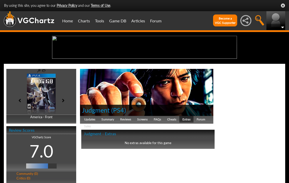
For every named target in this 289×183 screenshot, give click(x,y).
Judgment (96, 149)
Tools (99, 20)
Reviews (125, 159)
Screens (142, 159)
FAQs (157, 159)
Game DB (117, 20)
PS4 (118, 149)
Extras (186, 159)
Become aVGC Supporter (225, 21)
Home (67, 20)
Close (283, 6)
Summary (107, 159)
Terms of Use (100, 5)
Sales (87, 165)
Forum (156, 20)
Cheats (171, 159)
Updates (89, 159)
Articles (138, 20)
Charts (84, 20)
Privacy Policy (67, 5)
